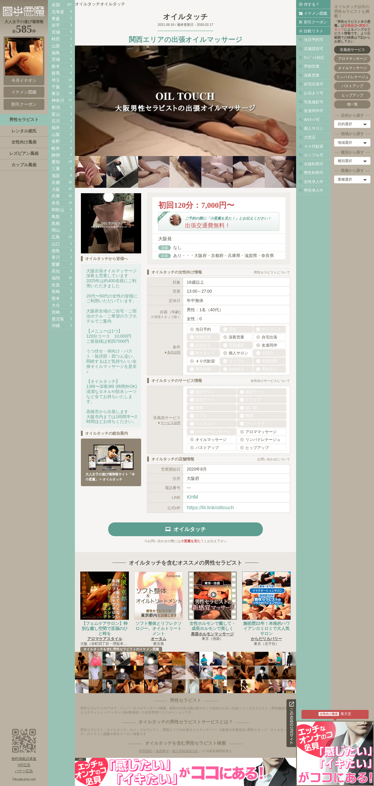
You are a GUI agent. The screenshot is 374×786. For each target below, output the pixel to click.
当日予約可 (313, 39)
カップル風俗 (24, 164)
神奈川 (58, 100)
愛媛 (56, 264)
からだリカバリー (266, 639)
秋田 (56, 39)
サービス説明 (170, 422)
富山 (56, 114)
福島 (56, 52)
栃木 (56, 66)
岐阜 (56, 148)
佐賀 (56, 284)
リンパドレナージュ (352, 77)
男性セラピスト (24, 119)
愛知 (56, 161)
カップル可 (313, 155)
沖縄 (56, 325)
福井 (56, 127)
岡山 (56, 230)
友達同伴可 (313, 110)
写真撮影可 (313, 102)
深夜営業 (311, 75)
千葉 (56, 86)
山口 (56, 243)
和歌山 (58, 209)
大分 (56, 305)
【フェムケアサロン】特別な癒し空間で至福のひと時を (105, 628)
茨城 (56, 59)
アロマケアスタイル (104, 639)
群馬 (56, 73)
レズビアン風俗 (24, 153)
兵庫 (56, 196)
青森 (56, 18)
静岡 (56, 155)
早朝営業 (311, 66)
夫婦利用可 (313, 164)
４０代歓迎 (313, 146)
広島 (56, 237)
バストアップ (352, 86)
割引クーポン (315, 22)
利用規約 (145, 751)
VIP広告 (23, 765)
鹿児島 (58, 319)
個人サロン (313, 128)
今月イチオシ (24, 60)
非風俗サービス (352, 50)
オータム (158, 639)
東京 (56, 93)
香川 (56, 257)
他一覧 (352, 104)
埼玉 (56, 80)
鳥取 (56, 216)
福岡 (56, 278)
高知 (56, 271)
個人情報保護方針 (185, 751)
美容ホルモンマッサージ (212, 634)
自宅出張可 (313, 84)
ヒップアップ (352, 95)
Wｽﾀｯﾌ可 (312, 119)
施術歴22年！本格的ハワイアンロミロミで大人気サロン (266, 628)
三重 (56, 168)
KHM (192, 497)
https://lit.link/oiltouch (210, 507)
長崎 (56, 291)
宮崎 (56, 312)
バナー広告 (24, 771)
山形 (56, 45)
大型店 (310, 137)
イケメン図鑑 (315, 13)
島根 (56, 223)
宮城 (56, 32)
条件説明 (173, 352)
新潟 (56, 107)
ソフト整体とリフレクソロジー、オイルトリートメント (158, 628)
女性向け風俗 (24, 142)
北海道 (58, 11)
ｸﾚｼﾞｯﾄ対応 (314, 57)
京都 (56, 182)
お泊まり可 (313, 93)
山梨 (56, 134)
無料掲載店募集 (24, 759)
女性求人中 (313, 181)
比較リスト (313, 31)
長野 (56, 141)
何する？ (311, 4)
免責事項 (162, 751)
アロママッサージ (352, 59)
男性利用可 (313, 172)
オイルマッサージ (352, 68)
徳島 (56, 250)
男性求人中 (313, 190)
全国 (56, 4)
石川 (56, 121)
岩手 (56, 25)
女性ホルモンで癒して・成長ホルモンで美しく (212, 626)
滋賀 (56, 175)
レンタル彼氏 (24, 131)
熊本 (56, 298)
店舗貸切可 (313, 48)
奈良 (56, 202)
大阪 (56, 189)
